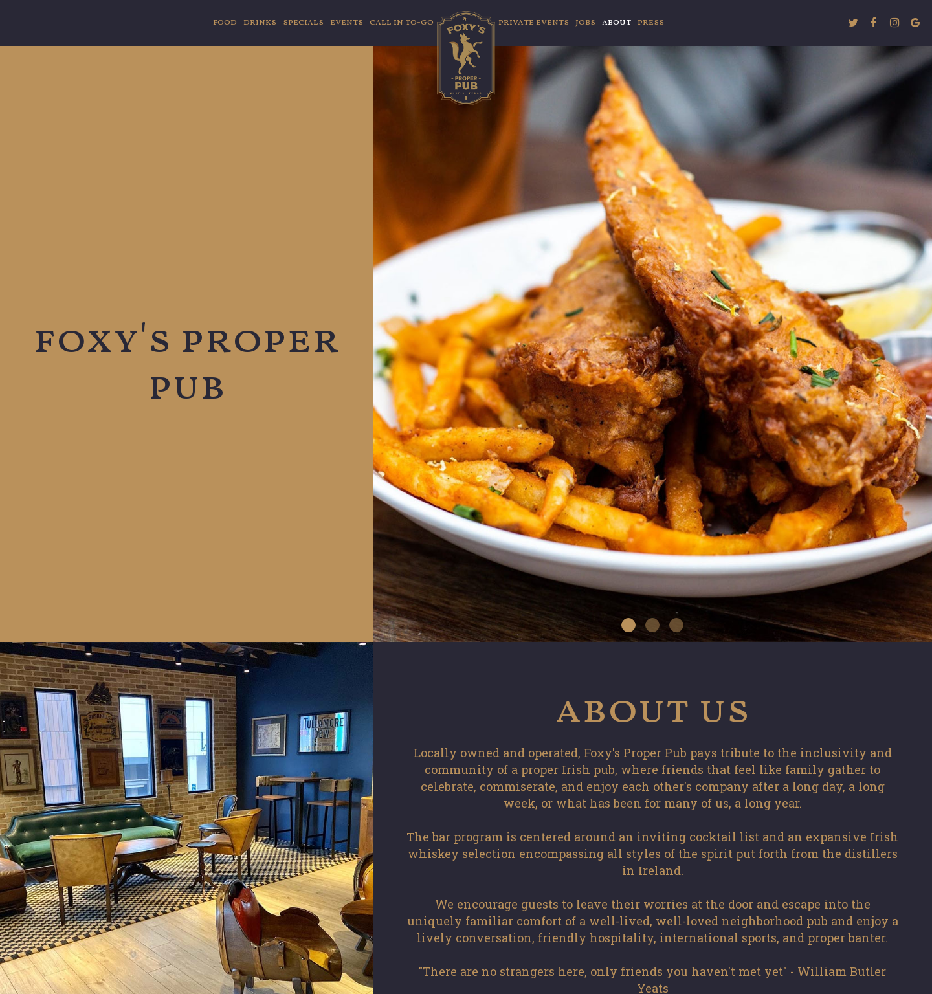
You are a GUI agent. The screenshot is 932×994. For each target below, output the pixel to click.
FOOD (225, 22)
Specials (303, 22)
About (616, 22)
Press (651, 22)
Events (346, 22)
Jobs (585, 22)
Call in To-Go (402, 22)
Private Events (533, 22)
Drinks (259, 22)
